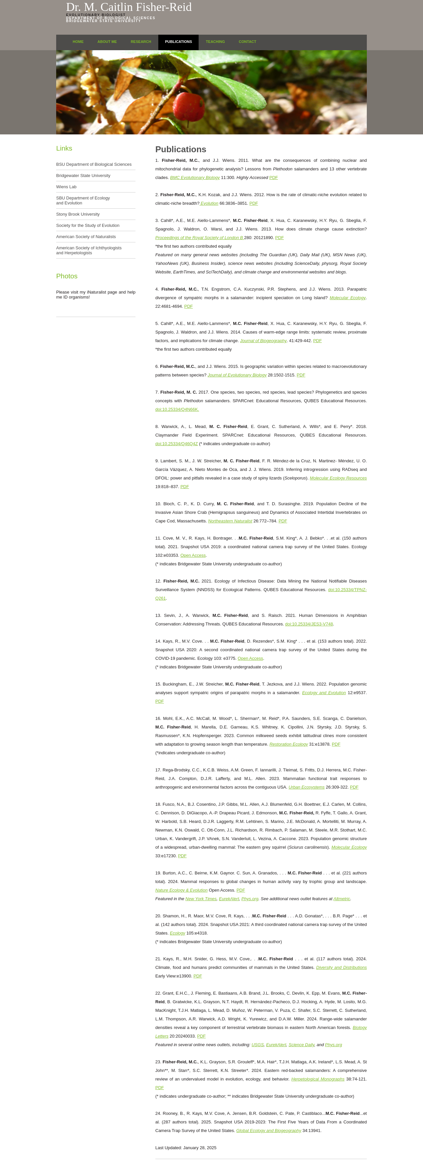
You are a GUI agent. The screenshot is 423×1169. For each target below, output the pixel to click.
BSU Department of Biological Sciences (94, 164)
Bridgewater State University (103, 21)
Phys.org (250, 898)
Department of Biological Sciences (111, 18)
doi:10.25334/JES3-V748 (309, 623)
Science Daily (301, 1044)
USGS (257, 1044)
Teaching (215, 42)
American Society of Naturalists (86, 236)
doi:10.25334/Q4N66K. (177, 409)
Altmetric (341, 898)
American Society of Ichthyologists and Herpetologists (89, 250)
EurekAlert (229, 898)
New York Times (200, 898)
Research (141, 42)
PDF (273, 177)
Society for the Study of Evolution (88, 225)
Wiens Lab (66, 186)
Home (78, 42)
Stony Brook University (78, 214)
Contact (247, 42)
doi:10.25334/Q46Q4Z (176, 443)
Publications (178, 42)
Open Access (193, 555)
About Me (107, 42)
